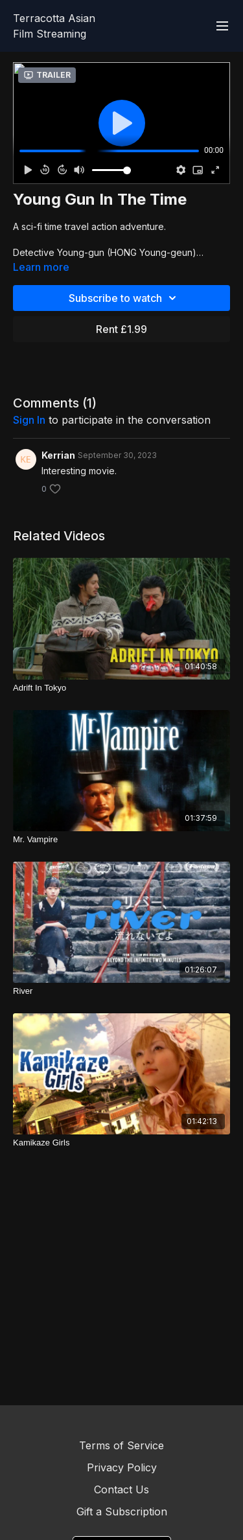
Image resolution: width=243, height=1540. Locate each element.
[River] (121, 991)
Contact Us (121, 1489)
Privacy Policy (122, 1467)
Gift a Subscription (121, 1511)
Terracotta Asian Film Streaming (54, 26)
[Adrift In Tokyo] (121, 688)
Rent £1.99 (121, 329)
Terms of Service (121, 1445)
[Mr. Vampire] (121, 839)
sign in (29, 419)
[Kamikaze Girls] (121, 1142)
